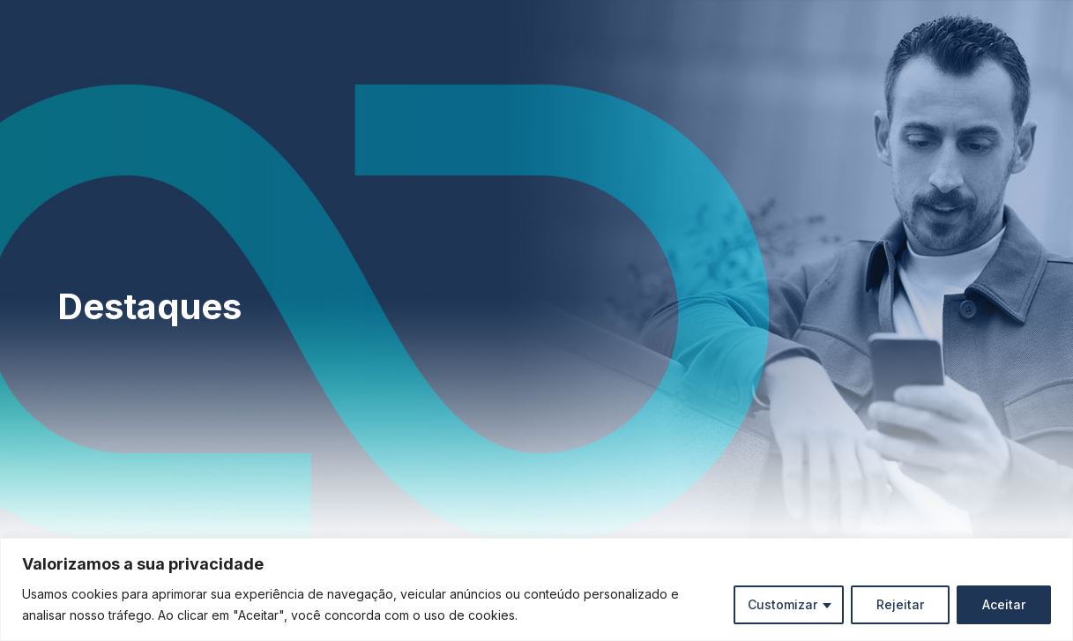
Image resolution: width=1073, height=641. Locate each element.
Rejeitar (900, 604)
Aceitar (1003, 604)
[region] (536, 589)
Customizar (782, 604)
